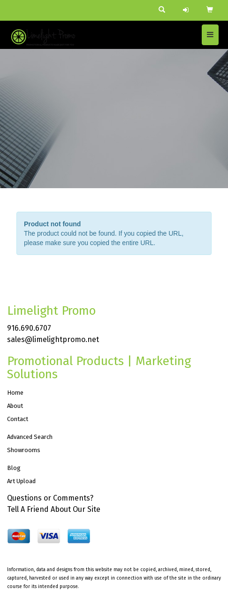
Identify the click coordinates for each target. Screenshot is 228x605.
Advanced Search (30, 436)
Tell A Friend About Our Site (53, 509)
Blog (14, 467)
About (15, 405)
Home (15, 392)
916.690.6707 (29, 328)
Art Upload (21, 481)
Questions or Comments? (50, 498)
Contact (17, 418)
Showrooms (23, 450)
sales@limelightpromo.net (53, 339)
